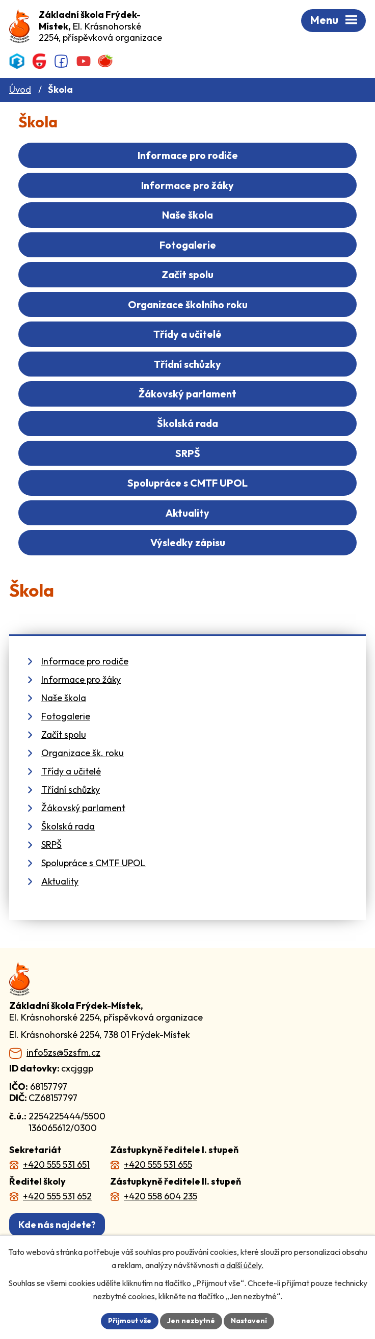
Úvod (20, 89)
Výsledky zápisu (187, 542)
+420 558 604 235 (160, 1196)
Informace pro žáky (187, 185)
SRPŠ (187, 453)
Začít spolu (187, 274)
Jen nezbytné (191, 1320)
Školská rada (187, 423)
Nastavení (249, 1320)
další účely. (244, 1265)
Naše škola (187, 214)
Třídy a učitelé (187, 334)
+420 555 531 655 (158, 1164)
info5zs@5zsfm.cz (63, 1052)
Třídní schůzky (187, 364)
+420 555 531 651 (56, 1164)
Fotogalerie (187, 244)
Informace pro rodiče (188, 155)
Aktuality (187, 512)
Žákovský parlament (187, 393)
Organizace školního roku (188, 304)
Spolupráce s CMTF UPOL (187, 482)
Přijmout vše (129, 1320)
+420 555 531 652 (57, 1196)
